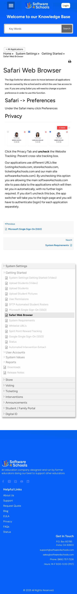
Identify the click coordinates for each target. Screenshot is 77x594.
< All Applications (14, 49)
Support (8, 500)
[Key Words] (33, 29)
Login (66, 5)
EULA (6, 516)
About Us (8, 495)
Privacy (7, 521)
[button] (11, 5)
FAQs (6, 526)
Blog (5, 511)
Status (7, 532)
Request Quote (12, 505)
